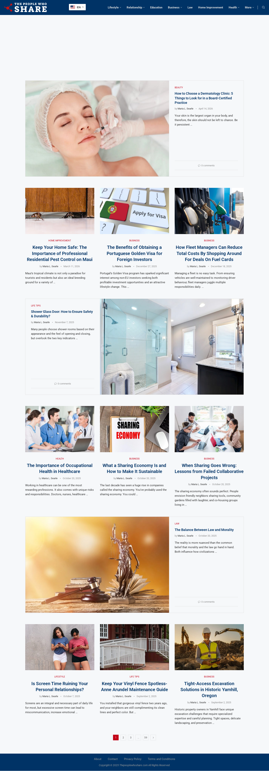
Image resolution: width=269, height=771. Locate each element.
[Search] (263, 7)
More (248, 7)
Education (156, 7)
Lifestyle (113, 7)
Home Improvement (210, 7)
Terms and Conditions (161, 759)
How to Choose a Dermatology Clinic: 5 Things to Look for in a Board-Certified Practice (204, 98)
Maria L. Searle (185, 108)
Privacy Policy (132, 759)
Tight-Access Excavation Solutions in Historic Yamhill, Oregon (209, 689)
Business (174, 7)
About (97, 759)
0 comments (206, 165)
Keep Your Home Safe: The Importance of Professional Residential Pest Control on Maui (59, 253)
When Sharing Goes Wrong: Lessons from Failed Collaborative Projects (209, 471)
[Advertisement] (134, 43)
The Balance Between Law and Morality (204, 530)
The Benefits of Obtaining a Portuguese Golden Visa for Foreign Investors (134, 253)
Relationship (134, 7)
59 (145, 737)
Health (233, 7)
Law (190, 7)
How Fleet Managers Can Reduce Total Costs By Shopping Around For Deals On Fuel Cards (209, 253)
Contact (113, 759)
